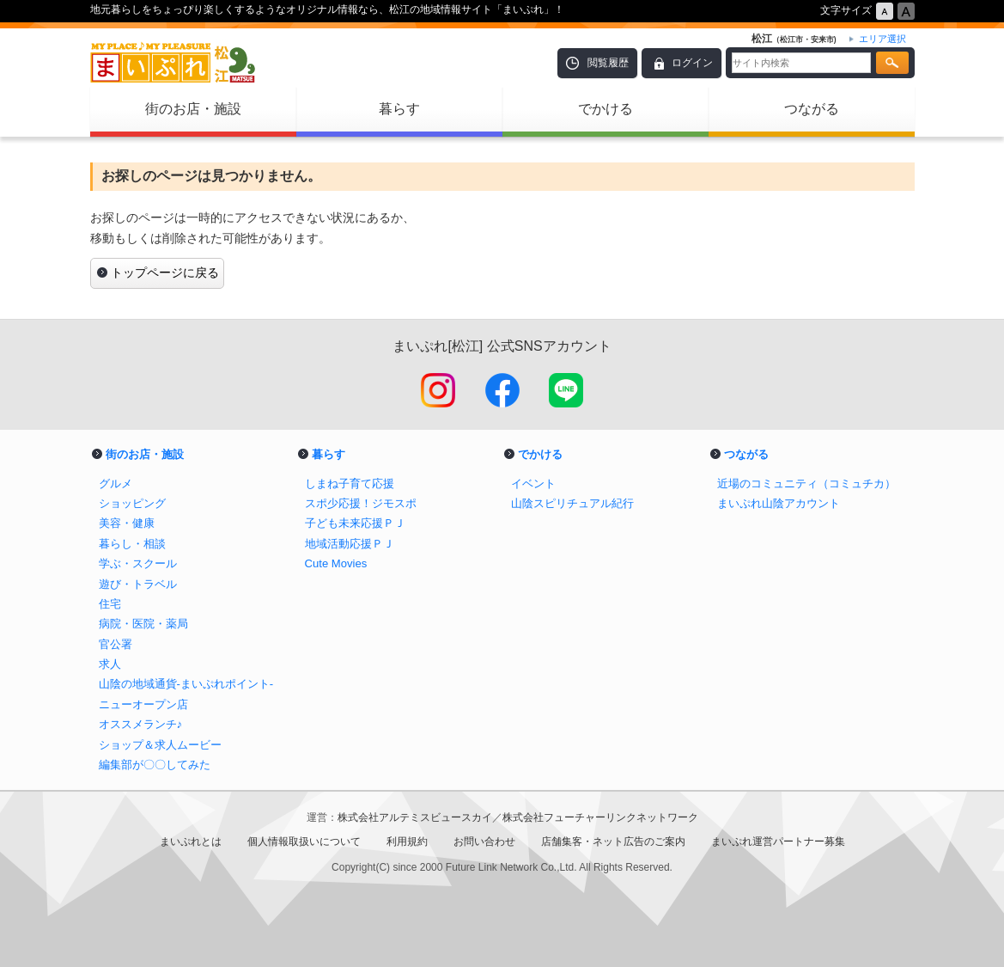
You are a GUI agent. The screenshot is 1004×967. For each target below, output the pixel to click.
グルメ (115, 483)
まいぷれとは (191, 841)
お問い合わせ (484, 841)
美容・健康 (127, 523)
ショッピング (132, 503)
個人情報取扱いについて (304, 841)
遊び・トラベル (138, 584)
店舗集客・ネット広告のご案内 (613, 841)
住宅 (110, 603)
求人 (110, 664)
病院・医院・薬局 (143, 623)
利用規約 (407, 841)
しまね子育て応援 (349, 483)
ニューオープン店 (143, 704)
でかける (605, 108)
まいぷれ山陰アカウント (778, 503)
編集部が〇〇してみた (154, 764)
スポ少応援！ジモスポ (361, 503)
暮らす (399, 108)
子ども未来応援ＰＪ (355, 523)
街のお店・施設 (193, 108)
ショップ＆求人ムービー (160, 744)
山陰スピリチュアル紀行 (572, 503)
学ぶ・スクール (138, 563)
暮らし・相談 (132, 543)
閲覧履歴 (608, 63)
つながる (811, 108)
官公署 (115, 644)
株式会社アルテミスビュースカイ (415, 817)
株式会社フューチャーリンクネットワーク (600, 817)
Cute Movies (336, 563)
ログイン (692, 63)
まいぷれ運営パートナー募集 (778, 841)
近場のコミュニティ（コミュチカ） (806, 483)
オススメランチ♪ (141, 724)
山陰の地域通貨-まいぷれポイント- (186, 683)
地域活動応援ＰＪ (349, 543)
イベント (533, 483)
